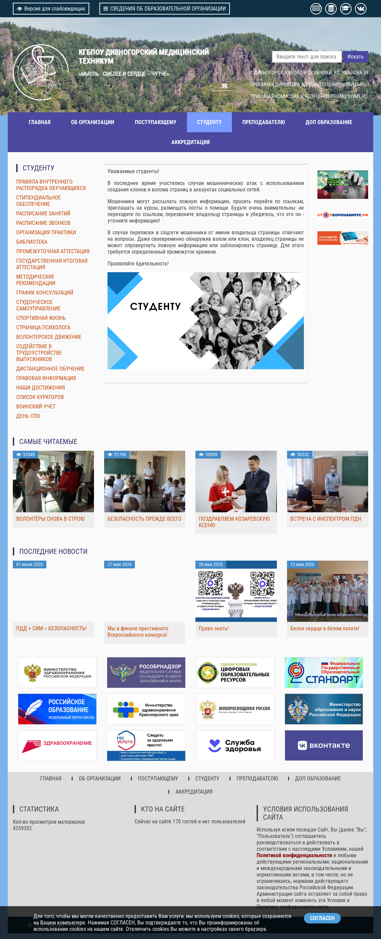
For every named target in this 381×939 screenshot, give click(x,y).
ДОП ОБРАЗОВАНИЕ (329, 122)
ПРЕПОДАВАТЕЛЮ (263, 122)
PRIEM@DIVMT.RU (349, 96)
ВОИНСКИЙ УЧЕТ (35, 406)
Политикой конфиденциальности (294, 854)
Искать (356, 56)
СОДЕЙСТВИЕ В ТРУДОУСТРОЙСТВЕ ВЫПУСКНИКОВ (39, 352)
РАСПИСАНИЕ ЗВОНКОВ (43, 223)
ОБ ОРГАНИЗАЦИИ (92, 122)
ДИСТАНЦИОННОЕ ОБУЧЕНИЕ (50, 369)
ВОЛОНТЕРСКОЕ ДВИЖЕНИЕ (48, 337)
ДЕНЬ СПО (28, 416)
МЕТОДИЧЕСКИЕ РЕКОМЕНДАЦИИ (35, 280)
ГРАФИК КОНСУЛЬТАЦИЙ (44, 292)
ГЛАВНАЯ (39, 122)
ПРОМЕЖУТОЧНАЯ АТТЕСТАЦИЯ (53, 251)
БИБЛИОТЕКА (31, 242)
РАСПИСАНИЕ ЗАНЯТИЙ (43, 213)
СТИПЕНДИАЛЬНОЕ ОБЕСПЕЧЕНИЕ (38, 200)
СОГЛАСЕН (322, 918)
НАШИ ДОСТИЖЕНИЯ (40, 387)
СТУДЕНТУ (209, 122)
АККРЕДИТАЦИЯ (190, 142)
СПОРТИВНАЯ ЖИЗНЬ (41, 318)
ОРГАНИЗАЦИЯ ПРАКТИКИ (46, 232)
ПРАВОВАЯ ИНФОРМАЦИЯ (46, 378)
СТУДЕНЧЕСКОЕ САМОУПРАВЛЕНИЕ (38, 305)
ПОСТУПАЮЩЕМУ (155, 122)
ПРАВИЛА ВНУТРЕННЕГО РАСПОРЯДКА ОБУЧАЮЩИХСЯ (51, 185)
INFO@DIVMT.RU (348, 84)
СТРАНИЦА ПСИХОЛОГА (43, 327)
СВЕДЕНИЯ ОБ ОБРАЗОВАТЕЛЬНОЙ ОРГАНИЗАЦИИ (164, 8)
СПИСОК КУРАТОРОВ (40, 397)
